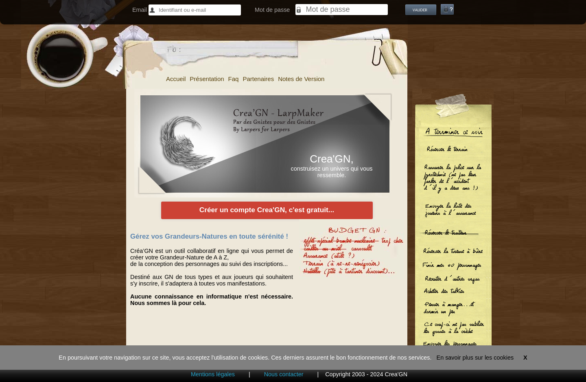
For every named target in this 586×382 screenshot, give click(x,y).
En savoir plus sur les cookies (475, 357)
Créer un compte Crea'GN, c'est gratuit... (267, 210)
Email (139, 10)
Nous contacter (284, 374)
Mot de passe (272, 10)
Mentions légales (213, 374)
